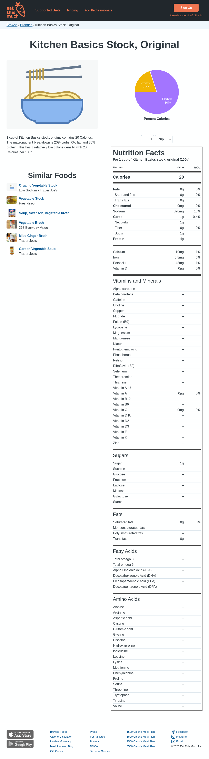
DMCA (94, 746)
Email (177, 741)
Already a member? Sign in (186, 15)
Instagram (179, 737)
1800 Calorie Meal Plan (141, 736)
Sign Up (186, 7)
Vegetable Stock (31, 198)
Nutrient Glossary (60, 741)
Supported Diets (48, 10)
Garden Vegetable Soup (37, 249)
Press (93, 731)
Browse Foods (59, 731)
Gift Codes (56, 751)
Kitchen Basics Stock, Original (104, 44)
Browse (12, 25)
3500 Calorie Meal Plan (141, 746)
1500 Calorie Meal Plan (141, 731)
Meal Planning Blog (61, 746)
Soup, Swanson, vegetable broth (44, 213)
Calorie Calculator (61, 736)
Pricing (72, 10)
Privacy (94, 741)
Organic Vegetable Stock (38, 185)
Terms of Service (100, 751)
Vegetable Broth (31, 222)
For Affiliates (97, 736)
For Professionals (98, 10)
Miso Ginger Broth (33, 236)
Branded (26, 25)
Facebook (179, 732)
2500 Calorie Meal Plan (141, 741)
